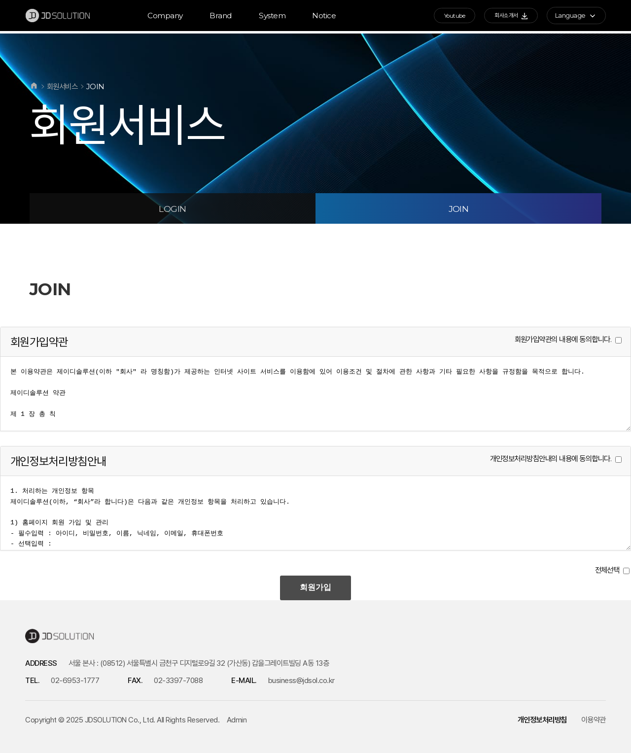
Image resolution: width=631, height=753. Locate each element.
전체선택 (607, 570)
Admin (237, 719)
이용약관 (593, 719)
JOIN (459, 209)
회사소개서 (504, 17)
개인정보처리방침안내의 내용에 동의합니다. (551, 458)
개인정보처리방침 (542, 719)
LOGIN (172, 209)
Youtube (440, 17)
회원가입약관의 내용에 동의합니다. (563, 339)
